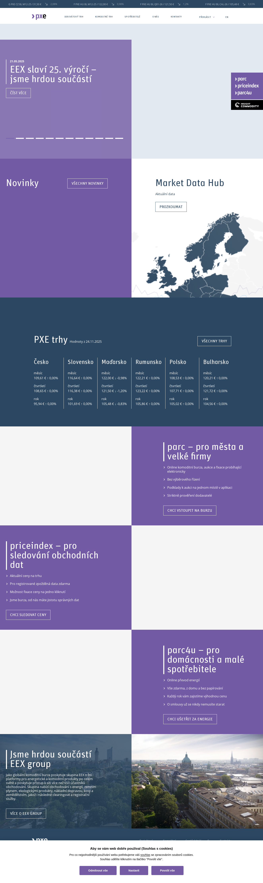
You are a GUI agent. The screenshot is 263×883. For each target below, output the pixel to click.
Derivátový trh (74, 16)
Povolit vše (167, 870)
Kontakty (176, 16)
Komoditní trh (104, 16)
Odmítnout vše (98, 870)
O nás (155, 16)
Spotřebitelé (132, 16)
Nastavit (134, 870)
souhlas (145, 854)
